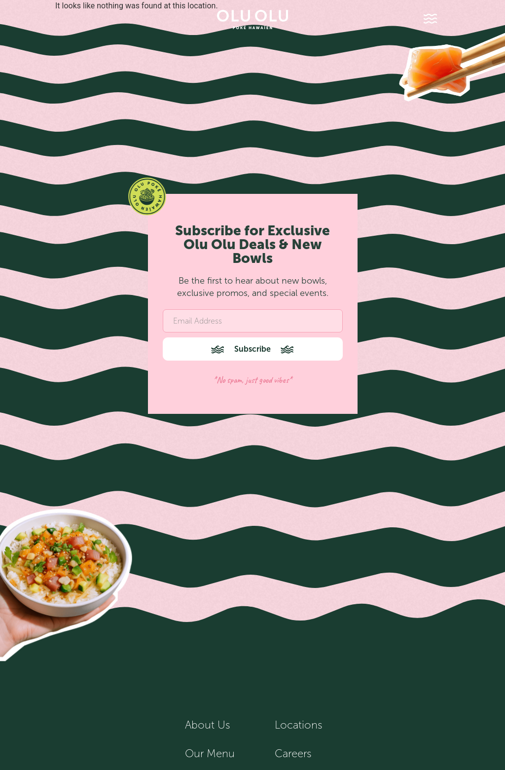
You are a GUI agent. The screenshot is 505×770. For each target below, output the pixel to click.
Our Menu (210, 754)
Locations (299, 725)
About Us (207, 725)
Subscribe (252, 349)
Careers (293, 754)
